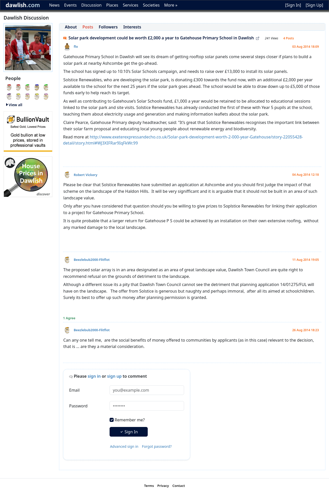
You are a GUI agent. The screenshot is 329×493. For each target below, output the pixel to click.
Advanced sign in (124, 446)
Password (78, 406)
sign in (94, 376)
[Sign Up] (314, 5)
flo (76, 46)
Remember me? (130, 420)
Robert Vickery (85, 174)
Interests (132, 27)
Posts (87, 27)
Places (112, 5)
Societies (151, 5)
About (71, 27)
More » (170, 5)
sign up (114, 376)
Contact (178, 485)
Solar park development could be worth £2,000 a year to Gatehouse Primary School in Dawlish (161, 38)
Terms (149, 485)
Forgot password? (157, 446)
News (54, 5)
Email (74, 390)
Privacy (163, 485)
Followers (108, 27)
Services (130, 5)
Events (70, 5)
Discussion (91, 5)
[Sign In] (293, 5)
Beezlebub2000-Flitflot (92, 259)
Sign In (128, 432)
